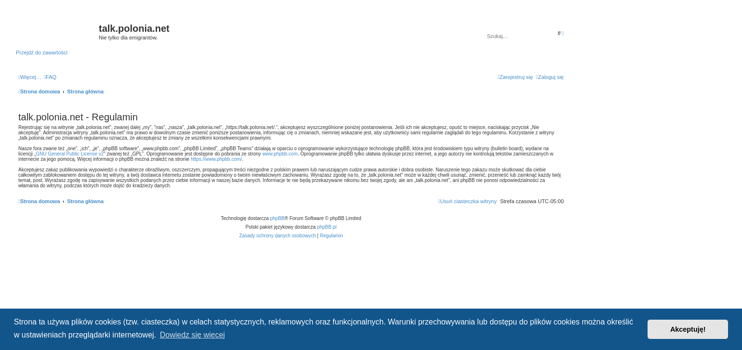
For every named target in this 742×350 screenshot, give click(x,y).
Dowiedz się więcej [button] (192, 335)
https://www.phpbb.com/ (216, 159)
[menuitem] (50, 77)
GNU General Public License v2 (70, 153)
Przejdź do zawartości (41, 52)
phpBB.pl (327, 227)
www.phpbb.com (279, 153)
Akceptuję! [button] (688, 329)
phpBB (277, 218)
